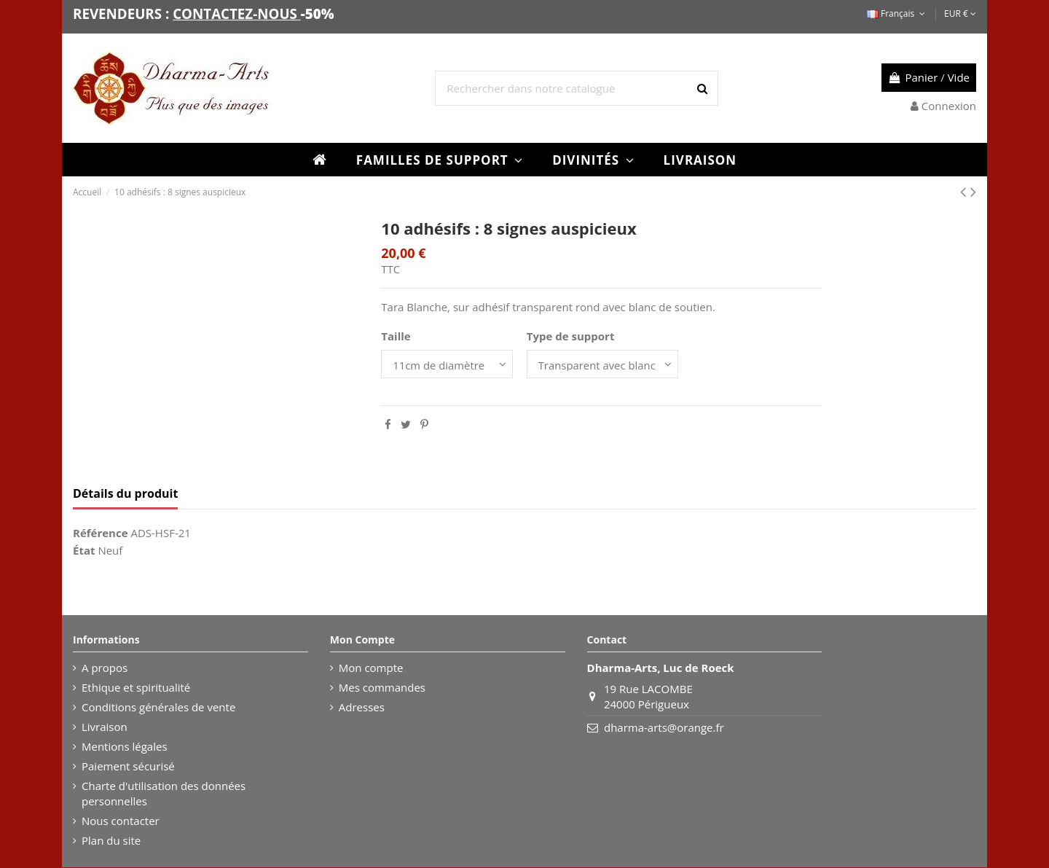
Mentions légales (125, 747)
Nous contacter (121, 821)
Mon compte (371, 668)
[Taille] (447, 364)
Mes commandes (382, 688)
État (84, 551)
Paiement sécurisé (128, 766)
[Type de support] (603, 364)
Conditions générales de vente (158, 707)
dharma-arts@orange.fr (664, 728)
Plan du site (111, 841)
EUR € (960, 13)
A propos (104, 668)
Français (897, 13)
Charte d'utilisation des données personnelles (163, 794)
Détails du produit (125, 493)
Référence (100, 533)
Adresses (362, 707)
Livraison (104, 727)
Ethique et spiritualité (136, 688)
